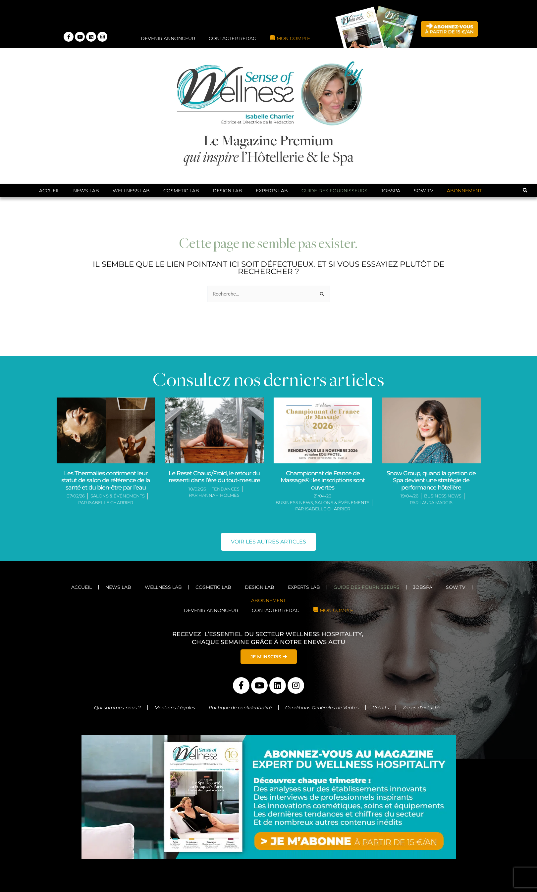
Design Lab (227, 191)
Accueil (49, 191)
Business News (294, 502)
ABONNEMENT (464, 191)
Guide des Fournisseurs (334, 191)
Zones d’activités (423, 708)
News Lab (86, 191)
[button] (525, 191)
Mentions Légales (174, 708)
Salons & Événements (117, 495)
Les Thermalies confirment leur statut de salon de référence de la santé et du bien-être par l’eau (105, 480)
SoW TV (423, 191)
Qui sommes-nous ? (117, 708)
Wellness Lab (131, 191)
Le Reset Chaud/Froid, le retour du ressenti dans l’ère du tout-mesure (214, 477)
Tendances (226, 489)
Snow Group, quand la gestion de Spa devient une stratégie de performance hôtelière (431, 480)
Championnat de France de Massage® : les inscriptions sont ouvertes (323, 480)
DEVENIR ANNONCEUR (168, 38)
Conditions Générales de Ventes (322, 708)
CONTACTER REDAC (232, 38)
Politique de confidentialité (240, 708)
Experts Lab (272, 191)
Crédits (380, 708)
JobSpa (390, 191)
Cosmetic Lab (181, 191)
